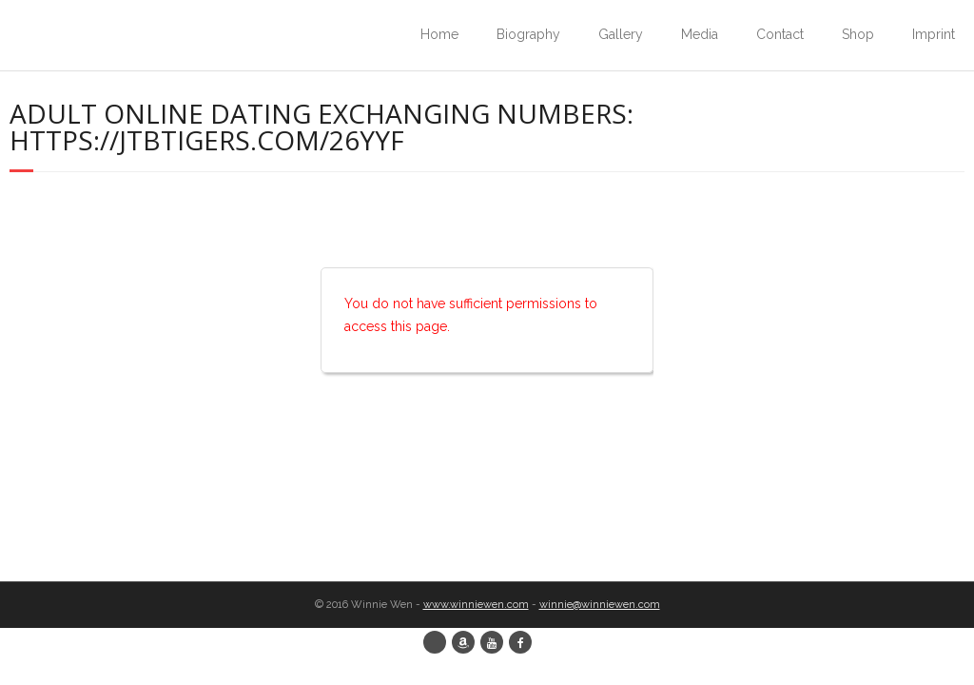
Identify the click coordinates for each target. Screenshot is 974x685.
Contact (780, 34)
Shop (858, 34)
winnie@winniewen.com (599, 604)
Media (699, 34)
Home (439, 34)
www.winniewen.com (476, 604)
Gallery (620, 34)
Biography (528, 34)
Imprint (933, 34)
